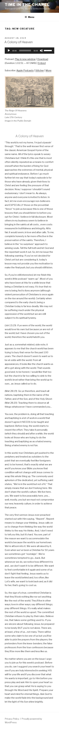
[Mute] (41, 50)
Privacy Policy (12, 718)
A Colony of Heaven (18, 42)
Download (42, 59)
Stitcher (39, 70)
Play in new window (25, 59)
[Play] (8, 50)
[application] (29, 50)
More (48, 70)
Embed (42, 63)
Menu (29, 17)
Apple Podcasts (25, 70)
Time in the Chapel (27, 4)
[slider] (25, 50)
